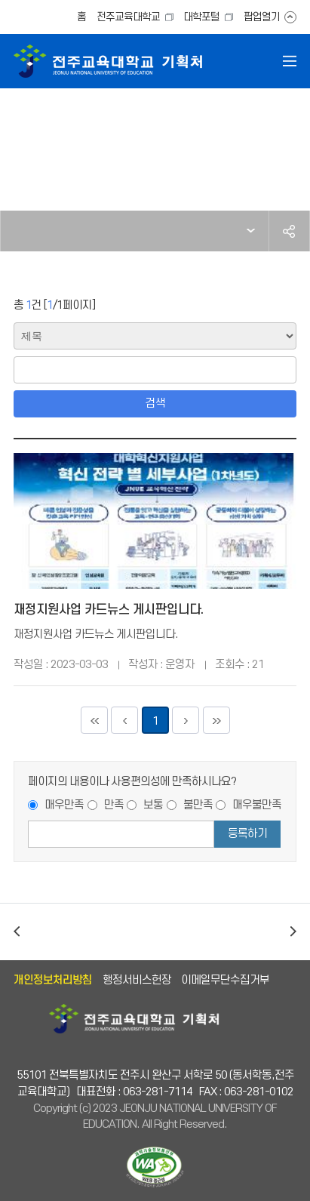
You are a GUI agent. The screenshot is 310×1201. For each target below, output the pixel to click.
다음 (293, 932)
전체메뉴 (289, 61)
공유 (289, 231)
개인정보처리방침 (53, 980)
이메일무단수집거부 (225, 980)
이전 (17, 932)
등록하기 (247, 833)
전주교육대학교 (128, 17)
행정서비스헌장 (137, 980)
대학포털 (201, 17)
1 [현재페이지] (155, 721)
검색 (155, 403)
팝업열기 (262, 17)
